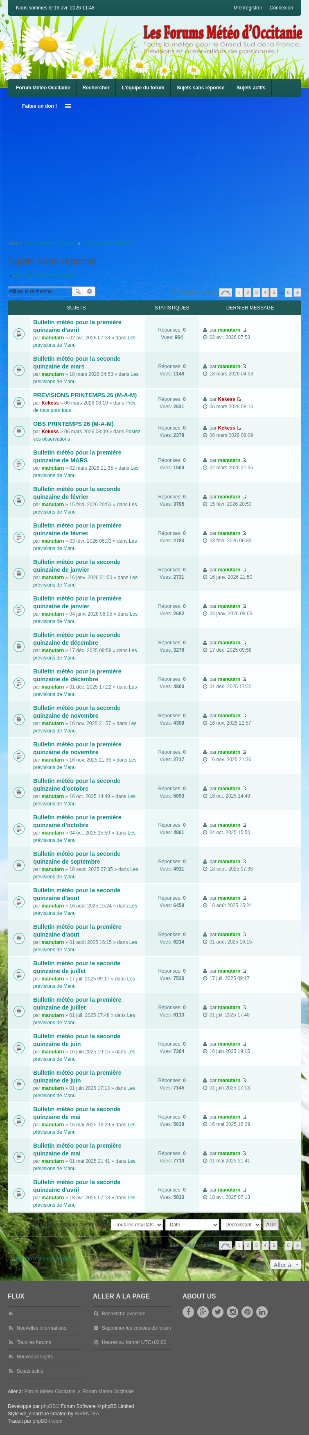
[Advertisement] (158, 173)
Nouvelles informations (41, 1328)
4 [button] (265, 292)
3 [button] (256, 292)
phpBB (48, 1406)
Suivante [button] (297, 292)
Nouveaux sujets (35, 1357)
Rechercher (96, 88)
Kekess (50, 403)
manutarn (53, 338)
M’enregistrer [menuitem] (248, 8)
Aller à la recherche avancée (44, 275)
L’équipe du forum (143, 88)
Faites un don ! (39, 106)
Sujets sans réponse (201, 88)
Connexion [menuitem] (281, 8)
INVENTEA (86, 1414)
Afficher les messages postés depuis (96, 1224)
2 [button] (247, 292)
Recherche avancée (89, 291)
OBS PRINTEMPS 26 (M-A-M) (73, 424)
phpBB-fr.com (48, 1421)
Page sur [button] (225, 292)
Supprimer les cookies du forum (136, 1328)
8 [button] (288, 292)
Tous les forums (34, 1342)
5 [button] (274, 292)
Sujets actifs (251, 88)
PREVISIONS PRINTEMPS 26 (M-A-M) (85, 395)
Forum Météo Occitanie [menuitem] (43, 88)
